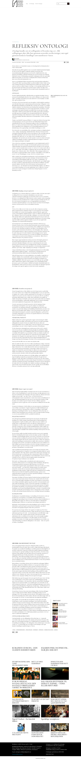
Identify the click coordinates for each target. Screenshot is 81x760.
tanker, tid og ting (48, 629)
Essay (27, 3)
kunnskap (35, 629)
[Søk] (68, 4)
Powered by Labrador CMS (40, 758)
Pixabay (17, 41)
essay (14, 629)
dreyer (55, 629)
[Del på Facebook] (64, 62)
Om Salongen (31, 3)
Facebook (14, 754)
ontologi (41, 629)
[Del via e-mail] (68, 62)
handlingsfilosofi (20, 629)
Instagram (20, 754)
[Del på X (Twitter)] (66, 62)
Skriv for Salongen (38, 3)
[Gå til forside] (17, 3)
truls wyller (29, 629)
